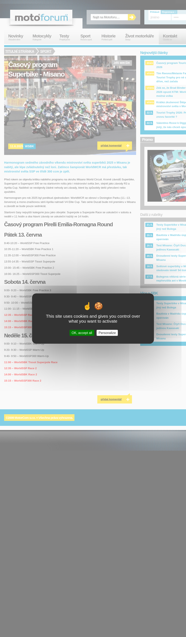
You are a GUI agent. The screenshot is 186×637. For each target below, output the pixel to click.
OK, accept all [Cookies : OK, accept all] (82, 332)
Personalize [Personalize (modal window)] (107, 332)
